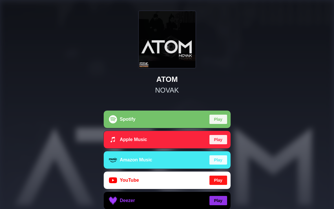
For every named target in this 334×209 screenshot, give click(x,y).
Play (218, 119)
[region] (167, 104)
